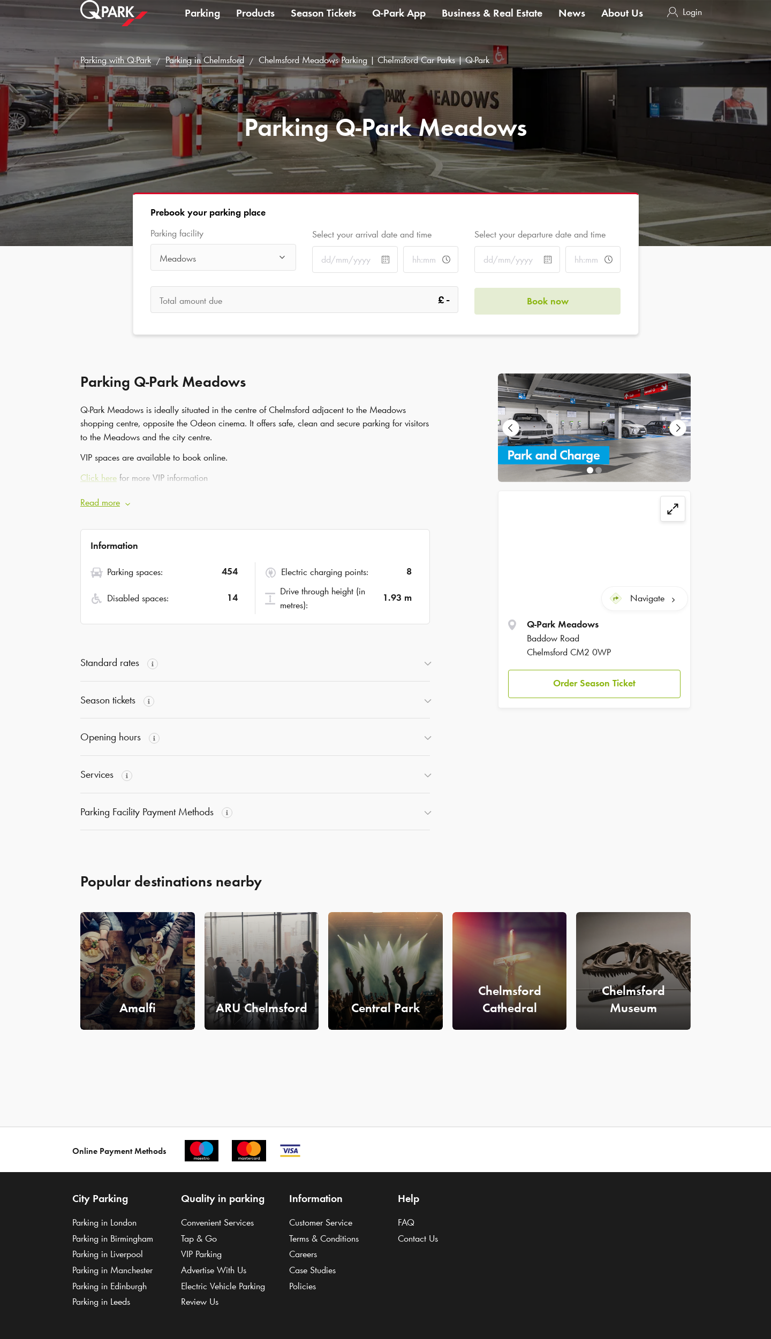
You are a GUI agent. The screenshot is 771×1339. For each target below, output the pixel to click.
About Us (622, 23)
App (399, 23)
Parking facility (176, 233)
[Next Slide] (677, 428)
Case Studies (312, 1270)
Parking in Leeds (101, 1301)
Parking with (115, 60)
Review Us (199, 1301)
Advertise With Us (213, 1270)
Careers (303, 1254)
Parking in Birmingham (112, 1238)
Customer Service (320, 1222)
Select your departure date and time (540, 234)
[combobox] (223, 258)
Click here (98, 478)
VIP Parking (201, 1254)
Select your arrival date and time (372, 234)
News (571, 23)
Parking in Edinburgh (109, 1286)
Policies (302, 1286)
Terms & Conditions (324, 1238)
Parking (202, 23)
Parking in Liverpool (107, 1254)
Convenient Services (217, 1222)
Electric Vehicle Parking (223, 1286)
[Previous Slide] (510, 428)
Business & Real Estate (492, 23)
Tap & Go (199, 1238)
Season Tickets (323, 23)
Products (255, 23)
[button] (594, 683)
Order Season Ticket (594, 682)
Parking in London (104, 1222)
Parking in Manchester (112, 1270)
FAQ (406, 1222)
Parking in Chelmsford (204, 60)
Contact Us (418, 1238)
